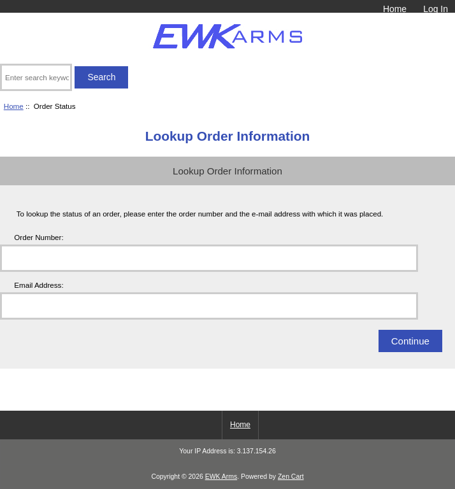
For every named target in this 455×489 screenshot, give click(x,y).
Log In (435, 9)
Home (395, 9)
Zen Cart (291, 476)
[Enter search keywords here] (36, 77)
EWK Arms (221, 476)
